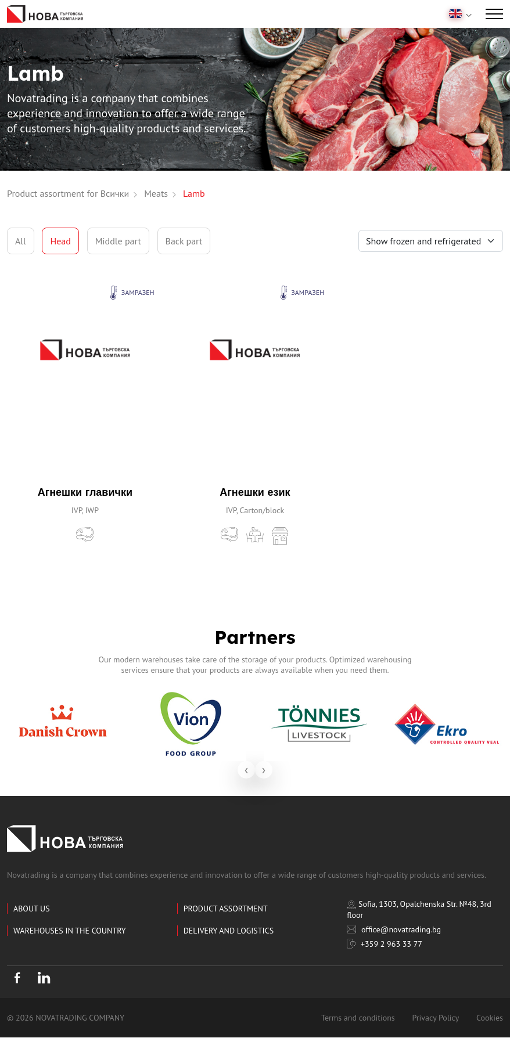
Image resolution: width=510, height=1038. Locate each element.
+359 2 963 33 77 (384, 944)
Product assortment (226, 908)
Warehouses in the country (69, 930)
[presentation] (246, 769)
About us (31, 908)
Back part (184, 241)
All (20, 241)
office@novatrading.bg (394, 929)
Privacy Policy (435, 1018)
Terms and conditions (358, 1018)
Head (60, 241)
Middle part (118, 241)
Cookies (489, 1018)
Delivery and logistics (229, 930)
